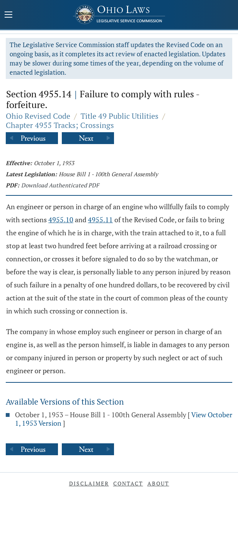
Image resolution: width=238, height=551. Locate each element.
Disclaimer (89, 483)
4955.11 (100, 219)
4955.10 (60, 219)
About (158, 483)
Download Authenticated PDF (60, 185)
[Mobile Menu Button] (8, 15)
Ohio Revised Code (38, 116)
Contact (128, 483)
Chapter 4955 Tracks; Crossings (60, 125)
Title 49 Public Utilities (120, 116)
